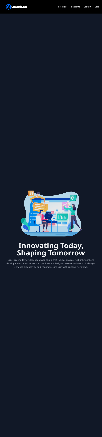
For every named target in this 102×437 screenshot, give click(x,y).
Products (62, 6)
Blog (97, 6)
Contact (87, 6)
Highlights (75, 6)
